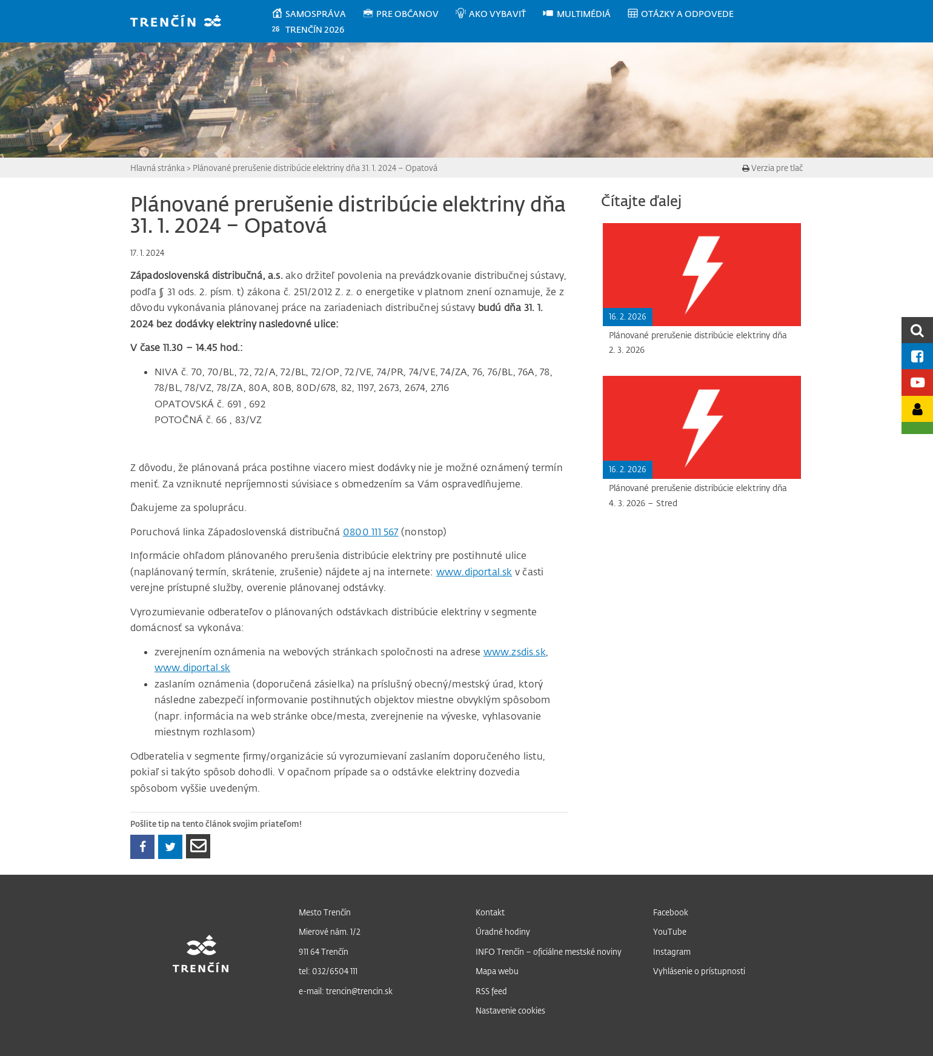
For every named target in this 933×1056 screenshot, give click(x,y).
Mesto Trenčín (325, 912)
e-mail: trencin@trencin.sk (346, 991)
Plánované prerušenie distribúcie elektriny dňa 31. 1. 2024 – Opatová (315, 167)
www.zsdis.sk (514, 652)
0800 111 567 (371, 532)
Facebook (670, 912)
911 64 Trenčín (323, 951)
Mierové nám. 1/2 (329, 931)
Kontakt (490, 912)
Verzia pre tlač (772, 167)
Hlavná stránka (157, 167)
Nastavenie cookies (510, 1010)
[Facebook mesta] (917, 356)
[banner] (181, 22)
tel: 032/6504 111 (328, 971)
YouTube (669, 931)
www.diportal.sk (474, 572)
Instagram (672, 951)
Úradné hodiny (503, 931)
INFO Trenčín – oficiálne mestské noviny (549, 951)
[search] (917, 330)
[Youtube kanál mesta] (917, 382)
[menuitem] (316, 14)
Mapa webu (497, 971)
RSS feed (491, 991)
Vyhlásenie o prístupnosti (699, 971)
